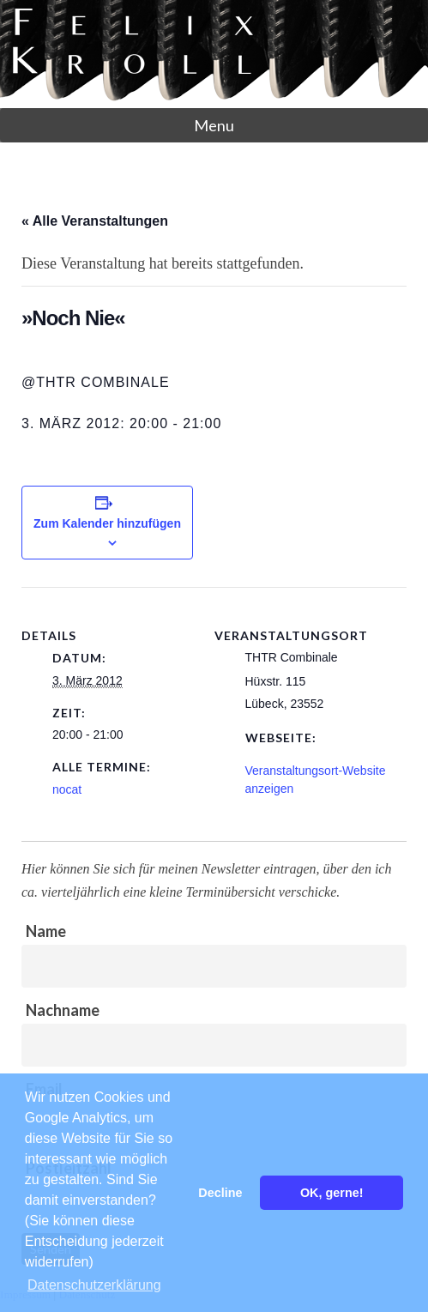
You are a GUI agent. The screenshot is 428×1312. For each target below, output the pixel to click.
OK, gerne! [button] (332, 1193)
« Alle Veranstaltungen (94, 221)
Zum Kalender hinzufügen (107, 523)
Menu (214, 125)
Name (46, 931)
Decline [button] (220, 1193)
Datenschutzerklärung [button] (94, 1285)
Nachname (62, 1010)
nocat (66, 789)
